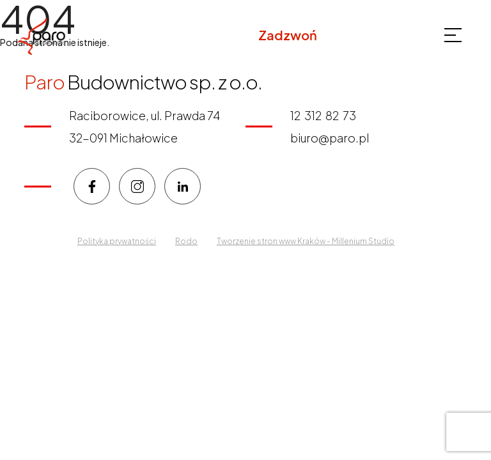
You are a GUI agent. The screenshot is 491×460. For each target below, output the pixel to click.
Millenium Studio (363, 241)
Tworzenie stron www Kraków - (274, 241)
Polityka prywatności (116, 241)
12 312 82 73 (359, 35)
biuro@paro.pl (329, 137)
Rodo (186, 241)
